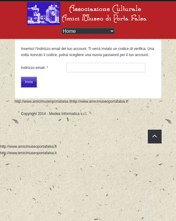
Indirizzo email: (34, 68)
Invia (29, 82)
